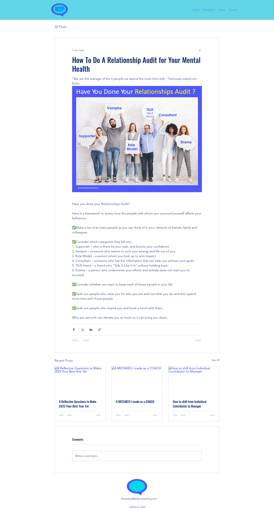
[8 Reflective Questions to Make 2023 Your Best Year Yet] (80, 381)
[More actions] (200, 50)
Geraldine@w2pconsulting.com (139, 498)
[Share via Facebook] (73, 329)
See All (215, 360)
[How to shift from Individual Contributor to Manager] (194, 381)
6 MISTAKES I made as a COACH (135, 401)
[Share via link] (99, 329)
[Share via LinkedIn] (91, 329)
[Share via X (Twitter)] (82, 329)
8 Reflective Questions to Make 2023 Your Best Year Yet (77, 403)
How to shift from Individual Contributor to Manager (189, 403)
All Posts (60, 27)
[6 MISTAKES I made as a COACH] (137, 381)
